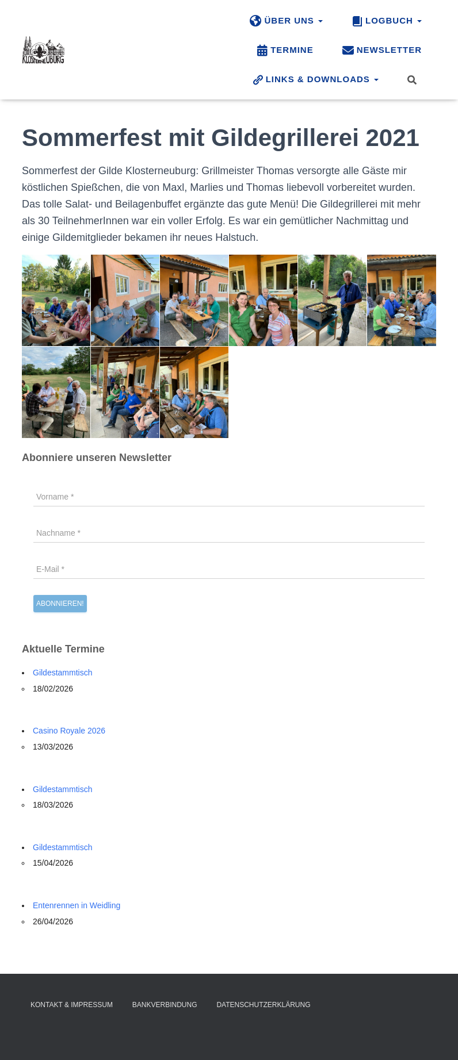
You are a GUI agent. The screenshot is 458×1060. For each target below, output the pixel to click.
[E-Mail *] (229, 569)
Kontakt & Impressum (71, 1005)
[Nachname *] (229, 533)
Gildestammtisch (62, 672)
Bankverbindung (164, 1005)
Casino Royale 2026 (69, 730)
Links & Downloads (315, 80)
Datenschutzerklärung (263, 1005)
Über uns (286, 21)
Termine (285, 50)
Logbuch (387, 21)
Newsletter (382, 50)
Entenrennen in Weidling (76, 905)
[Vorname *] (229, 496)
